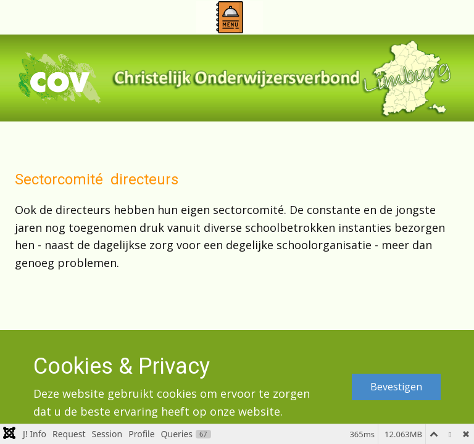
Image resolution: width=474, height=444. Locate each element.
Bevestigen (396, 386)
